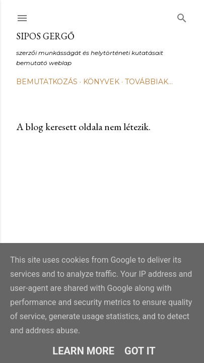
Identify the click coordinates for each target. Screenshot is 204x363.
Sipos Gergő (45, 36)
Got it (140, 351)
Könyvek (101, 81)
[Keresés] (182, 16)
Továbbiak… (149, 81)
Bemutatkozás (47, 81)
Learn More (83, 351)
